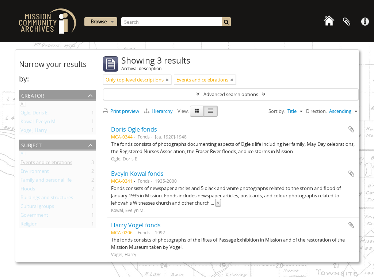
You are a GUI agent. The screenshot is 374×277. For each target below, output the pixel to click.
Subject (31, 144)
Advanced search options (230, 94)
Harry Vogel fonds (136, 225)
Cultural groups (37, 207)
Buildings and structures (46, 199)
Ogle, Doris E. (34, 114)
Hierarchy (159, 111)
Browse (99, 21)
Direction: (316, 111)
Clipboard (346, 22)
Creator (32, 95)
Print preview (121, 111)
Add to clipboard (351, 129)
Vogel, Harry (33, 131)
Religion (29, 225)
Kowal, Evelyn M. (38, 122)
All (23, 105)
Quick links (365, 22)
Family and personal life (46, 181)
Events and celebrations (46, 163)
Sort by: (276, 111)
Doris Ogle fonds (134, 129)
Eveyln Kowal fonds (137, 174)
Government (34, 216)
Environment (34, 172)
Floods (27, 190)
